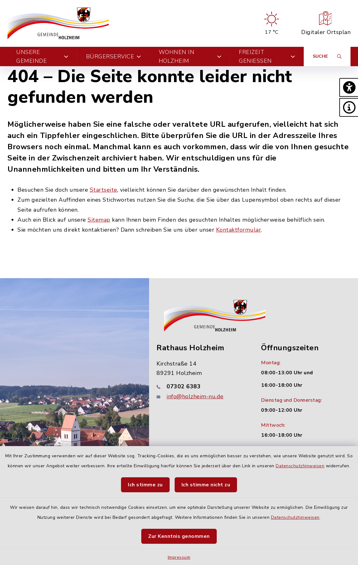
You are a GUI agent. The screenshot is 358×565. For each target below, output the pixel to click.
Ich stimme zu (145, 484)
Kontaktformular (238, 229)
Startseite (103, 190)
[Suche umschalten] (327, 56)
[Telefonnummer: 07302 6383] (201, 386)
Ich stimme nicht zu (205, 484)
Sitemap (99, 220)
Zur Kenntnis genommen (179, 536)
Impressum (179, 557)
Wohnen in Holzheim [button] (190, 56)
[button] (348, 87)
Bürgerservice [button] (113, 56)
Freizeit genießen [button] (267, 56)
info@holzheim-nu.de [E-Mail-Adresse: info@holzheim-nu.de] (195, 396)
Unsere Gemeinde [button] (42, 56)
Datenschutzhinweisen (300, 466)
